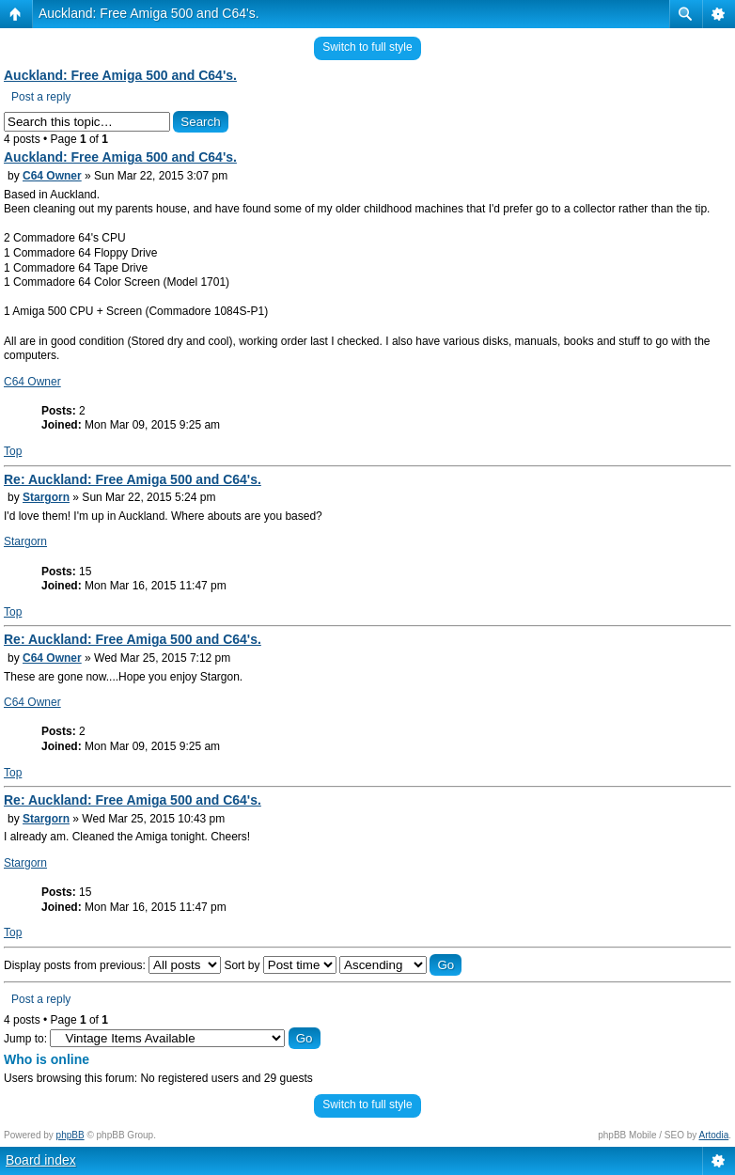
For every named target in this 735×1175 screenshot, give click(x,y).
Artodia (714, 1135)
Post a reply (40, 96)
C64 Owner (52, 175)
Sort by (280, 965)
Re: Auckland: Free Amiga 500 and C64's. (132, 479)
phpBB (70, 1135)
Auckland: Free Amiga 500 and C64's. (149, 13)
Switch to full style (367, 47)
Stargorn (46, 497)
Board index (41, 1159)
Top (13, 451)
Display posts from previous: (112, 965)
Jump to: (25, 1038)
